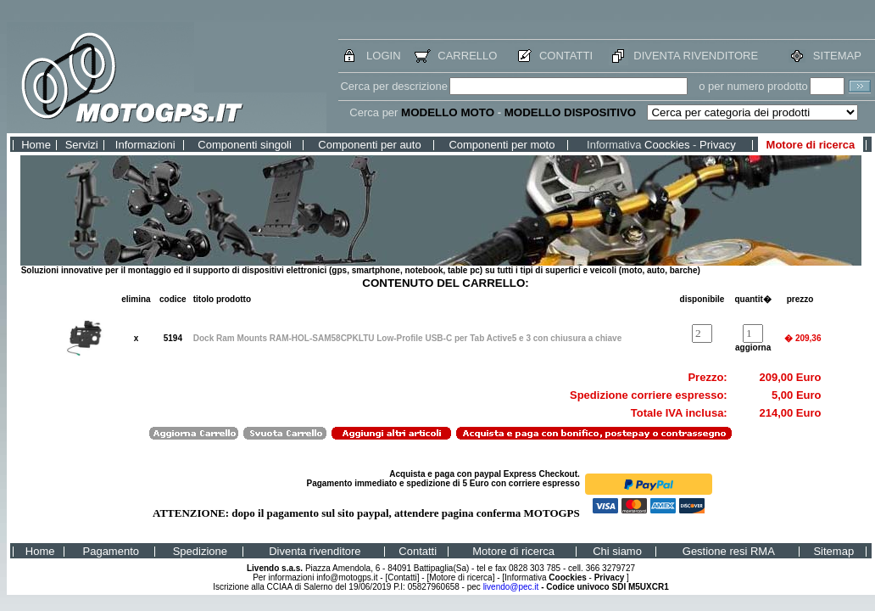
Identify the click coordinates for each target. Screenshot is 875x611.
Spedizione (200, 551)
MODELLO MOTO (447, 112)
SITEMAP (837, 55)
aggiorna (753, 347)
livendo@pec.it (511, 586)
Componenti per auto (369, 144)
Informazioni (145, 144)
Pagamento (111, 551)
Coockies (666, 144)
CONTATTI (566, 55)
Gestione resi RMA (729, 551)
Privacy (717, 144)
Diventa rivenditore (314, 551)
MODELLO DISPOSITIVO (570, 112)
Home (36, 144)
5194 (173, 338)
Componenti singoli (245, 144)
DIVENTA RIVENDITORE (695, 55)
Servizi (81, 144)
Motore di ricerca (810, 144)
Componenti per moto (502, 144)
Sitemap (833, 551)
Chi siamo (617, 551)
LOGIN (383, 55)
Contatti (417, 551)
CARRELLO (467, 55)
